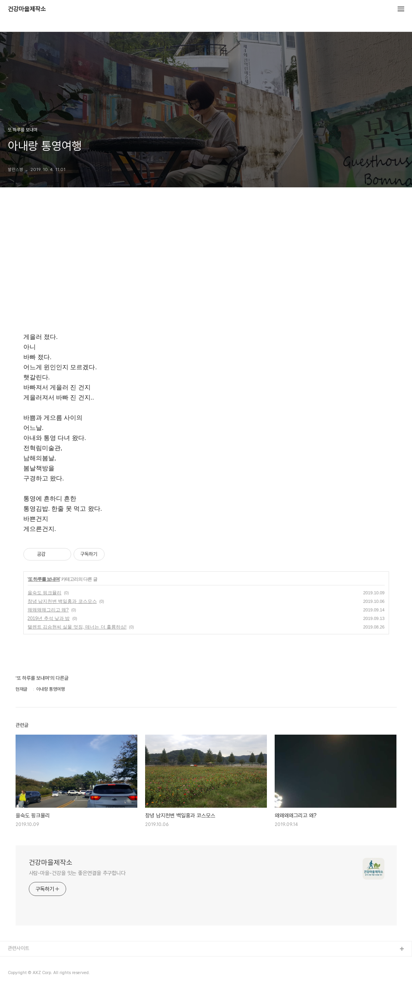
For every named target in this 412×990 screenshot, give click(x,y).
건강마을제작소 (27, 9)
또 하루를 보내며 (44, 579)
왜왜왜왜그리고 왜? (48, 610)
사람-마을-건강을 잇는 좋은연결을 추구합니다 (77, 873)
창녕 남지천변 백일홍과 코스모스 (62, 601)
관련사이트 (18, 948)
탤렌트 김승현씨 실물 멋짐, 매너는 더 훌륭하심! (77, 627)
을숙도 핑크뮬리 (44, 592)
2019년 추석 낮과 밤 (49, 618)
